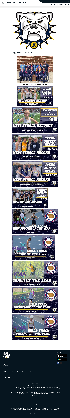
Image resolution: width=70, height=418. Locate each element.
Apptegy (37, 416)
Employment (50, 1)
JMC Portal (44, 1)
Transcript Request (6, 377)
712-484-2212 (5, 365)
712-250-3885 (5, 366)
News (25, 7)
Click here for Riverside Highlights (60, 1)
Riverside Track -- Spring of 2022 (34, 7)
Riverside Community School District (15, 7)
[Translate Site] (60, 4)
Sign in (66, 4)
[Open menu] (53, 4)
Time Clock (5, 375)
